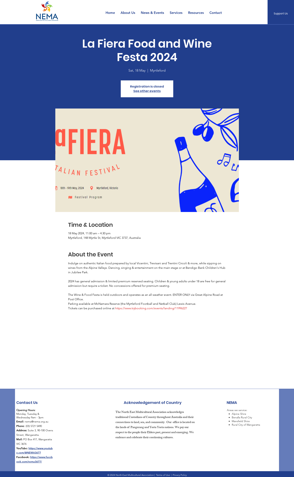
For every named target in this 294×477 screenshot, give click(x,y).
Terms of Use (163, 475)
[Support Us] (281, 13)
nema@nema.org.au (36, 421)
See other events (147, 91)
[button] (152, 13)
